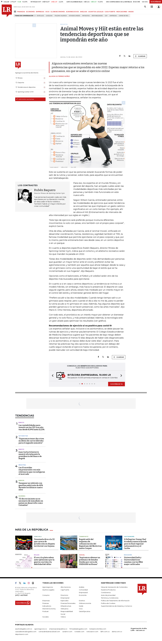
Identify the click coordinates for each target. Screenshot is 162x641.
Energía (21, 480)
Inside (81, 606)
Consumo (46, 595)
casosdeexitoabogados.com (25, 631)
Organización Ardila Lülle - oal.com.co (139, 629)
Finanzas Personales (68, 603)
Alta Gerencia (66, 587)
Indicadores (46, 606)
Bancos (21, 422)
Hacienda (22, 496)
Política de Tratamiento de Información (115, 600)
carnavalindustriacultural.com (49, 631)
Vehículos (40, 15)
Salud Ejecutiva (84, 611)
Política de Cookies (108, 603)
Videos (63, 617)
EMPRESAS (40, 11)
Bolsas (36, 555)
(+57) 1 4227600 (21, 595)
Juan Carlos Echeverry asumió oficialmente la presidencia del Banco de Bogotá (30, 455)
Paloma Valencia (61, 15)
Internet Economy (49, 609)
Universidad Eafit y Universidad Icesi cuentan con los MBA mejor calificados (133, 560)
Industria (22, 465)
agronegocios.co (40, 629)
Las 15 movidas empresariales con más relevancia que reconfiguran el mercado (32, 471)
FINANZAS (21, 11)
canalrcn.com (67, 631)
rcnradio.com (79, 631)
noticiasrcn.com (92, 631)
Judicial (82, 555)
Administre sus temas (25, 99)
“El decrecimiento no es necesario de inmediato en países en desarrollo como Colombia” (31, 502)
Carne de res (123, 15)
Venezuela (38, 536)
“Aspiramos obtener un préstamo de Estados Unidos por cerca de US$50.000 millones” (89, 560)
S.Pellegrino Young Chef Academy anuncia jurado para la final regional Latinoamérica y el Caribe (135, 543)
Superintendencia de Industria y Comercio (116, 606)
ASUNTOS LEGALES (96, 11)
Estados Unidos (74, 15)
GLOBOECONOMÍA (58, 11)
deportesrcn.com (21, 634)
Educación (128, 555)
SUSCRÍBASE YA (116, 384)
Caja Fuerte (65, 590)
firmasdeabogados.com (78, 629)
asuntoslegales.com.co (23, 629)
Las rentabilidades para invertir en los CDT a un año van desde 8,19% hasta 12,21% (32, 427)
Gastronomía (129, 536)
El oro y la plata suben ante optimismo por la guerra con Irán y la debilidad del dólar (44, 560)
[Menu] (15, 11)
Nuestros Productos (108, 590)
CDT (106, 15)
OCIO (47, 11)
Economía (82, 595)
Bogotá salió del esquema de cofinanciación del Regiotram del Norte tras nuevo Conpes (90, 543)
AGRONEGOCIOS (72, 11)
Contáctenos (106, 592)
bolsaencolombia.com (98, 629)
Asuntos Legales (48, 590)
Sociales (45, 617)
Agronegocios (47, 587)
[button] (52, 376)
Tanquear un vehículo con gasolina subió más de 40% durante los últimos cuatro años (31, 486)
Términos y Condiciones (109, 598)
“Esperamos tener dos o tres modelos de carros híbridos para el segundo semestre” (31, 441)
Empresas (113, 15)
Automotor (23, 436)
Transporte (83, 536)
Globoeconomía (85, 603)
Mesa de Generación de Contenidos (114, 587)
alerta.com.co (117, 631)
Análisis (81, 587)
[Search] (145, 7)
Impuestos (86, 15)
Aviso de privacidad (108, 595)
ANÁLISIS (83, 11)
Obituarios (64, 609)
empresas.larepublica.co (58, 629)
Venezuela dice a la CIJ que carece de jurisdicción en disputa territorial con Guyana (44, 542)
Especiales (64, 600)
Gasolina (49, 15)
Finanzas (45, 603)
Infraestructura (66, 606)
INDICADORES (121, 11)
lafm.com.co (105, 631)
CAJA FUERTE (110, 11)
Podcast (45, 611)
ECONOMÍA (30, 11)
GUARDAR (140, 56)
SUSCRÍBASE (156, 2)
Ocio (81, 609)
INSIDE (131, 11)
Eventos (82, 600)
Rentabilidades (97, 15)
